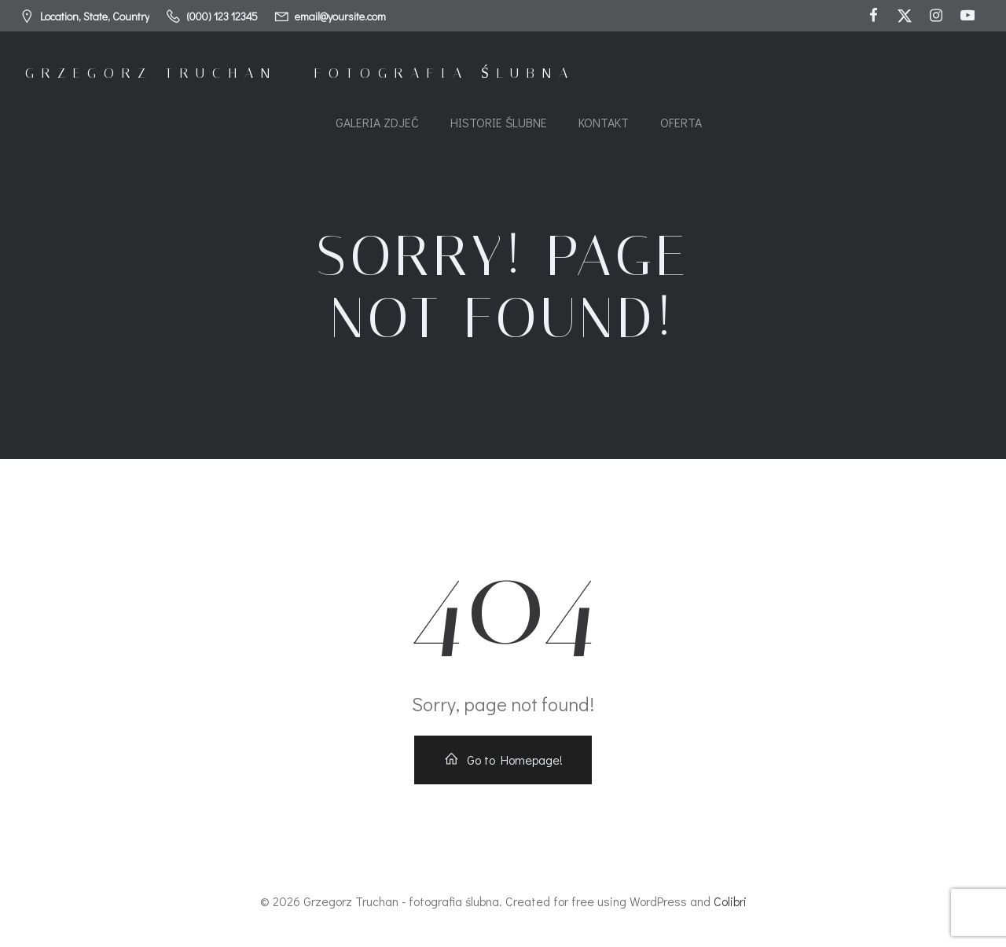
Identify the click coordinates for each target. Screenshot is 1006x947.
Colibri (730, 901)
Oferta (681, 122)
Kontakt (603, 122)
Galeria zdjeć (377, 122)
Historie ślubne (498, 122)
